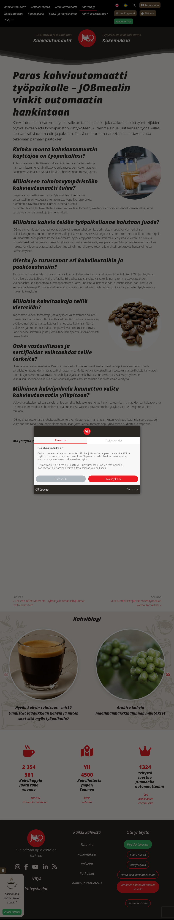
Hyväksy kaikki (113, 479)
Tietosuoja (132, 489)
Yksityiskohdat (113, 440)
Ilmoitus (60, 440)
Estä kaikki (61, 479)
